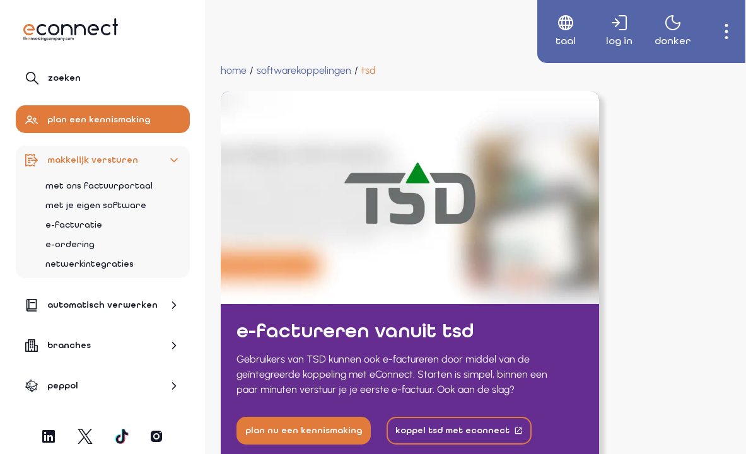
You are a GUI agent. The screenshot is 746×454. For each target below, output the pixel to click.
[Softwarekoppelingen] (304, 70)
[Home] (234, 70)
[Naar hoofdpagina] (70, 29)
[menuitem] (552, 31)
